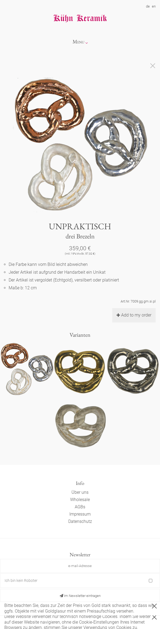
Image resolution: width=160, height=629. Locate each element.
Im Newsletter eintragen (80, 596)
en (154, 6)
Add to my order (134, 315)
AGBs (80, 506)
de (148, 6)
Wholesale (80, 499)
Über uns (80, 492)
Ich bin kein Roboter (21, 580)
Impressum (80, 514)
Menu (78, 41)
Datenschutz (80, 521)
